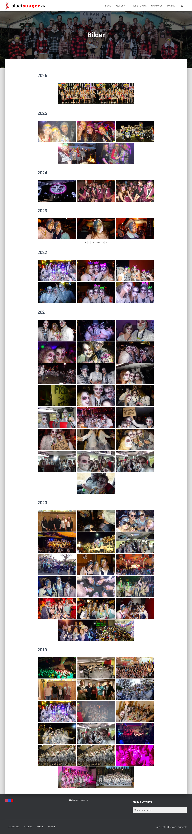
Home (108, 6)
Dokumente (13, 827)
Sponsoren (156, 6)
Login (40, 827)
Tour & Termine (139, 6)
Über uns (121, 6)
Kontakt (171, 6)
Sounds (28, 827)
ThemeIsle (181, 827)
